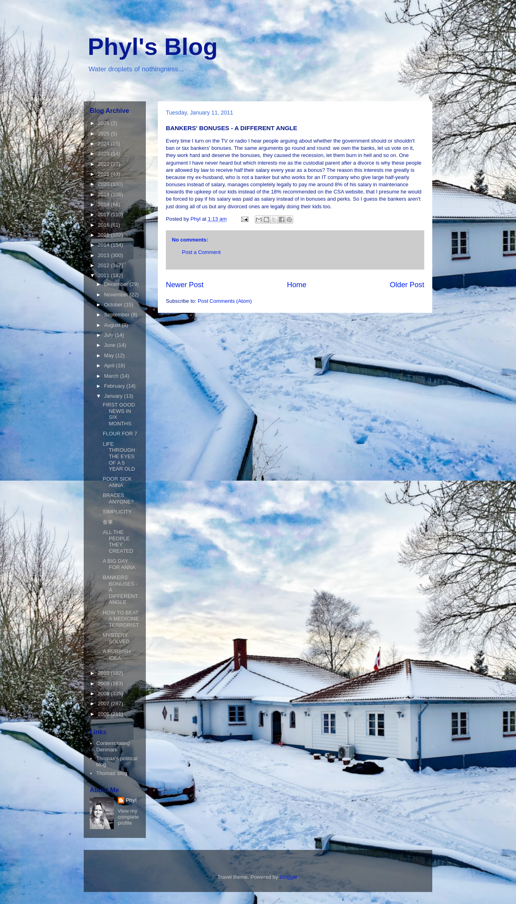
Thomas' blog (111, 773)
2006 (104, 714)
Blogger (288, 877)
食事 (108, 522)
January (114, 396)
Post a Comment (201, 252)
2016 (104, 225)
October (114, 305)
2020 (104, 184)
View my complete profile (128, 817)
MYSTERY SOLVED (116, 638)
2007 (104, 704)
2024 (104, 144)
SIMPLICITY (117, 512)
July (109, 335)
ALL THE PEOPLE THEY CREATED (118, 541)
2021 (104, 174)
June (110, 345)
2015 (104, 235)
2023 (104, 154)
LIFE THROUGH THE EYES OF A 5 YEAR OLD (119, 456)
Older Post (407, 285)
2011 (104, 275)
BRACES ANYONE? (118, 498)
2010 (104, 673)
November (117, 295)
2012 (104, 265)
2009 (104, 684)
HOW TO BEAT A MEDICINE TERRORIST (121, 619)
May (109, 355)
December (117, 284)
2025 (104, 134)
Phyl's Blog (153, 46)
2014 (104, 245)
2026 (104, 123)
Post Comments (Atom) (225, 301)
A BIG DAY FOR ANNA (119, 564)
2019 (104, 194)
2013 (104, 255)
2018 (104, 204)
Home (296, 285)
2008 (104, 694)
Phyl (131, 800)
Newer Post (185, 285)
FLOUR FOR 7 (120, 434)
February (115, 386)
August (113, 325)
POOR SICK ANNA (117, 482)
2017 (104, 214)
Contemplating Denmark (113, 746)
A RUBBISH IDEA (116, 654)
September (117, 315)
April (110, 365)
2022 (104, 164)
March (112, 376)
